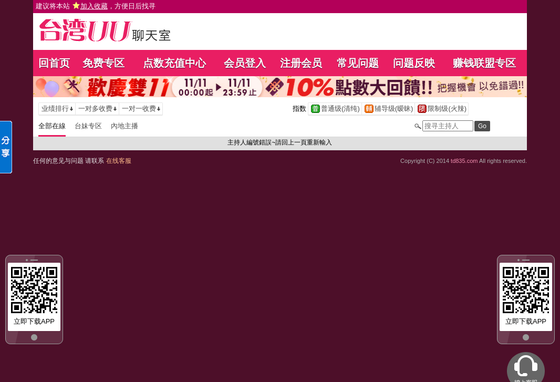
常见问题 (358, 63)
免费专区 (103, 63)
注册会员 (301, 63)
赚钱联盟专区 (484, 63)
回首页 (54, 63)
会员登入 (245, 63)
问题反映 (414, 63)
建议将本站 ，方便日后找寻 (95, 6)
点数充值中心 (174, 63)
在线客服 (118, 160)
